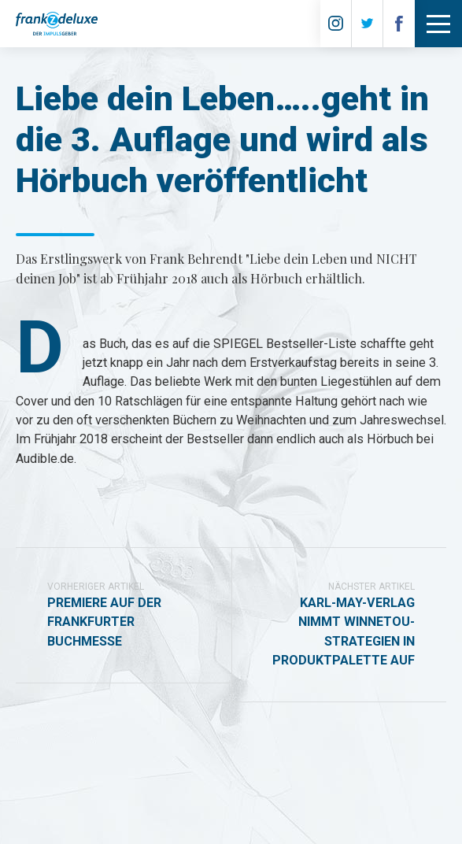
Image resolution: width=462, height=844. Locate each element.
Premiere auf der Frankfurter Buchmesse (123, 614)
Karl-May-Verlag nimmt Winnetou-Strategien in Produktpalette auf (339, 623)
